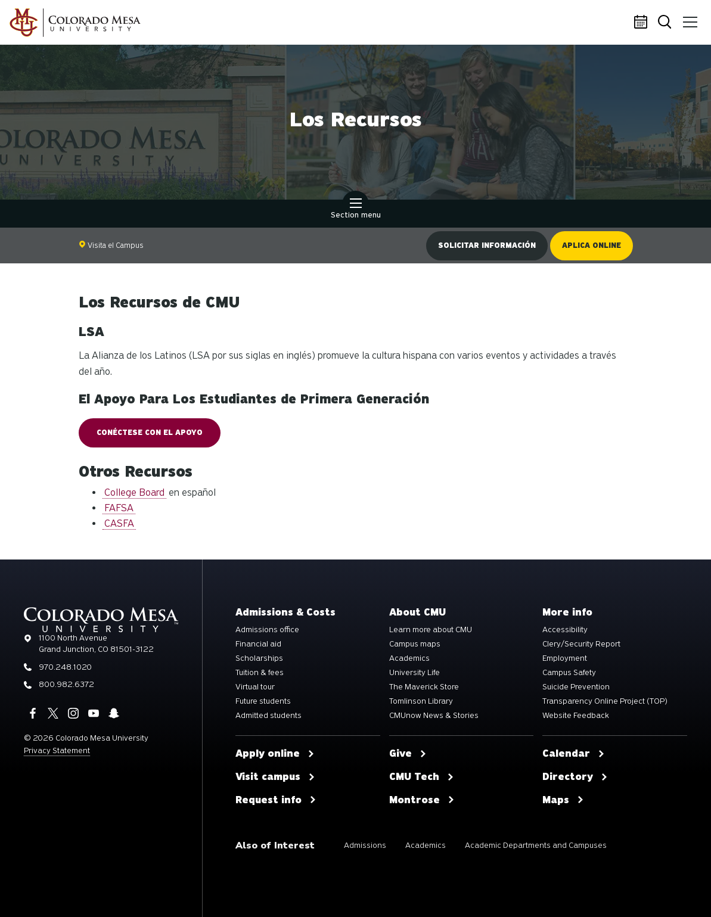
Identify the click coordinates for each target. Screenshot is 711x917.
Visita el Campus (111, 245)
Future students (263, 701)
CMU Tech (421, 777)
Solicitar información (487, 245)
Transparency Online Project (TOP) (604, 701)
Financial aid (258, 644)
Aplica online (591, 245)
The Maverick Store (424, 687)
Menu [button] (688, 18)
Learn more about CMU (430, 630)
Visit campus (275, 777)
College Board (134, 492)
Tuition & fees (259, 672)
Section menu (356, 210)
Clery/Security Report (581, 644)
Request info (275, 800)
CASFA (119, 523)
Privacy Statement (57, 750)
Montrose (422, 800)
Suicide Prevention (576, 687)
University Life (414, 672)
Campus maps (414, 644)
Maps (563, 800)
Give (408, 753)
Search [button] (665, 23)
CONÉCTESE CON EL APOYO (150, 432)
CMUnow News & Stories (434, 715)
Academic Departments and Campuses (536, 845)
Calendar (642, 23)
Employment (564, 658)
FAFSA (118, 508)
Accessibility (565, 630)
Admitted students (268, 715)
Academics (409, 658)
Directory (575, 777)
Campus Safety (569, 672)
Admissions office (267, 630)
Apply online (275, 753)
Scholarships (259, 658)
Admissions (365, 845)
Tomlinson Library (421, 701)
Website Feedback (575, 715)
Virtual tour (255, 687)
